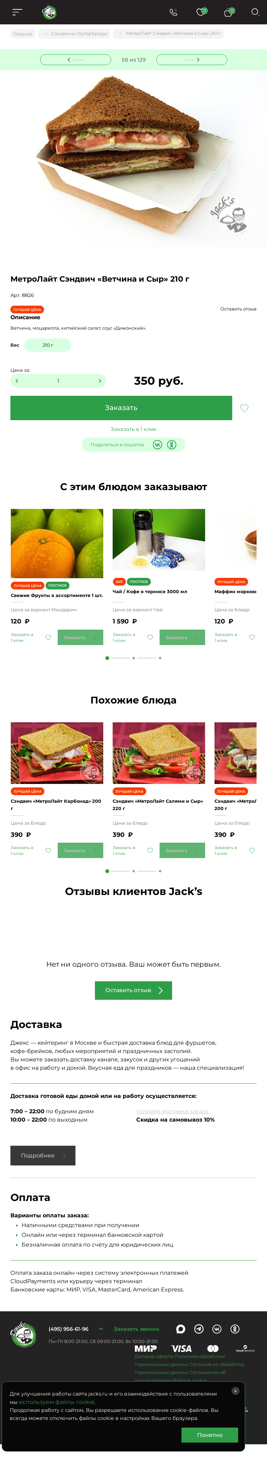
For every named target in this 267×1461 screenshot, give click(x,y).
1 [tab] (107, 666)
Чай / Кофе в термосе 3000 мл (158, 600)
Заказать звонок (136, 1345)
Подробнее (38, 1172)
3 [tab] (160, 666)
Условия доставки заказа (172, 1127)
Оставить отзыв (238, 309)
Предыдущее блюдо (79, 59)
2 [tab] (133, 666)
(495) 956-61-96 (68, 1345)
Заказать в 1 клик (133, 429)
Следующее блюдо (187, 59)
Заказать (121, 408)
